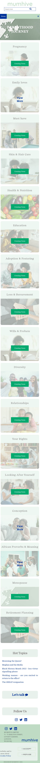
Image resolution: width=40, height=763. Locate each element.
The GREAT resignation (13, 682)
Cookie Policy (5, 756)
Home (3, 16)
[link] (16, 721)
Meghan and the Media (12, 665)
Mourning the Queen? (12, 661)
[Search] (16, 9)
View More (20, 99)
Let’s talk (20, 695)
